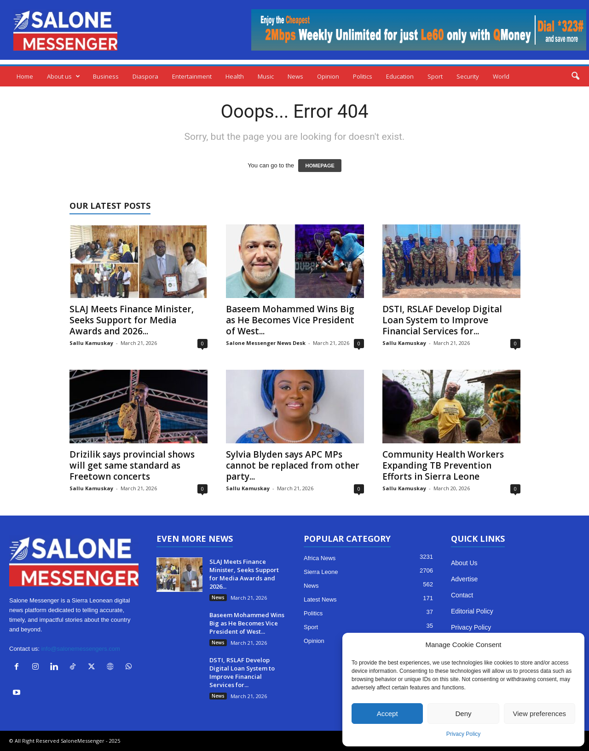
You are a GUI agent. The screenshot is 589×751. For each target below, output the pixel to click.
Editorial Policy (472, 611)
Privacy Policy (463, 734)
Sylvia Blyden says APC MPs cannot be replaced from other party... (292, 465)
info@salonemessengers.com (80, 648)
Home (25, 76)
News (295, 76)
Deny (463, 713)
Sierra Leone (321, 571)
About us (63, 76)
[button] (575, 76)
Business (106, 76)
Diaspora (145, 76)
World (501, 76)
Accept (387, 713)
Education (400, 76)
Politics (362, 76)
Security (467, 76)
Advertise (464, 579)
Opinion (328, 76)
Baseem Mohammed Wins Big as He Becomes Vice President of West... (290, 320)
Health (234, 76)
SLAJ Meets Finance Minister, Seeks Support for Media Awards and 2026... (131, 320)
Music (266, 76)
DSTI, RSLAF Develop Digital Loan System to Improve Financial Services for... (442, 320)
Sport (435, 76)
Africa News (319, 558)
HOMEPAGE (319, 165)
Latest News (320, 599)
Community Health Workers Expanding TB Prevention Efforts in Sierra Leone (443, 465)
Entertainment (192, 76)
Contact (462, 595)
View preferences (539, 713)
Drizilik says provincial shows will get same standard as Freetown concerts (132, 465)
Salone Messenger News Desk (266, 342)
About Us (464, 563)
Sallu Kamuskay (91, 342)
